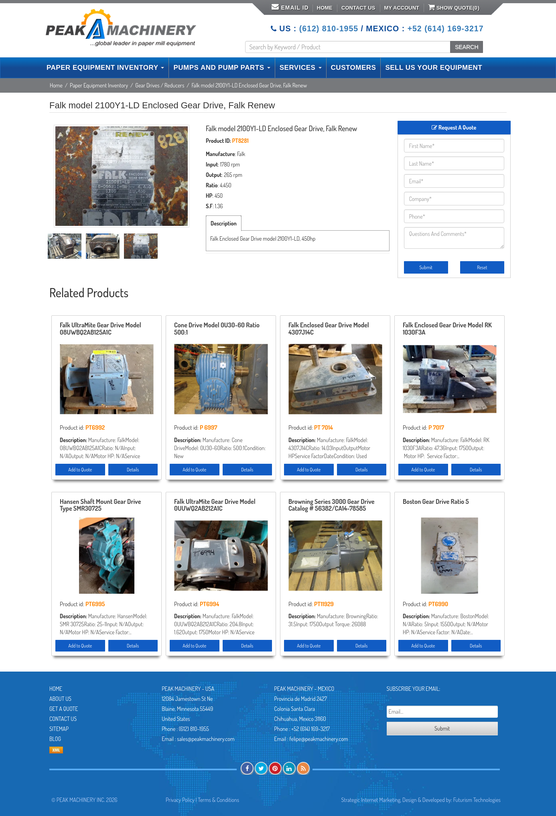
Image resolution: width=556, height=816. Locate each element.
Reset (482, 267)
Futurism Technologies (477, 799)
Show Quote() (453, 7)
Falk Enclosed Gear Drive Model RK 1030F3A (447, 329)
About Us (60, 698)
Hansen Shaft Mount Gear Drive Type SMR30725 (100, 505)
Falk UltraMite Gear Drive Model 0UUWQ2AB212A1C (215, 505)
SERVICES (301, 67)
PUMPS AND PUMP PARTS (221, 67)
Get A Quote (63, 708)
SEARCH (466, 47)
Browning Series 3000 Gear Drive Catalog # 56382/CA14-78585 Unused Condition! (331, 505)
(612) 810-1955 (328, 28)
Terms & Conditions (218, 799)
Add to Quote (80, 470)
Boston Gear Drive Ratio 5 (436, 501)
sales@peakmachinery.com (205, 738)
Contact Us (358, 8)
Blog (55, 738)
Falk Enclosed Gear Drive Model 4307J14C (328, 329)
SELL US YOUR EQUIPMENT (433, 67)
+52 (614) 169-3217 (446, 28)
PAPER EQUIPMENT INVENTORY (105, 67)
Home (325, 8)
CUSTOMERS (353, 67)
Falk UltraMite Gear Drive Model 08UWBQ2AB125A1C (100, 329)
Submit (425, 267)
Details (133, 470)
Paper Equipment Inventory (99, 85)
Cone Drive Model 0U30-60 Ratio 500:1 (217, 329)
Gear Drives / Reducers (159, 85)
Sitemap (59, 728)
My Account (401, 8)
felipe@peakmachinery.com (318, 738)
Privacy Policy (180, 799)
